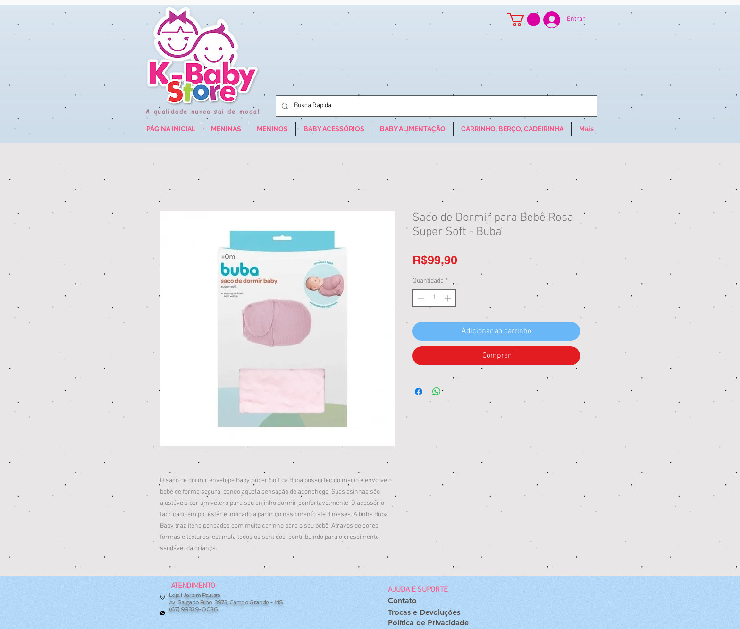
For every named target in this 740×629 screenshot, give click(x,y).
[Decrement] (420, 298)
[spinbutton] (434, 298)
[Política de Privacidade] (428, 623)
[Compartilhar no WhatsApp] (436, 391)
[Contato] (402, 601)
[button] (523, 19)
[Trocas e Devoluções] (424, 613)
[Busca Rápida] (435, 106)
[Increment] (448, 298)
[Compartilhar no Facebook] (418, 391)
